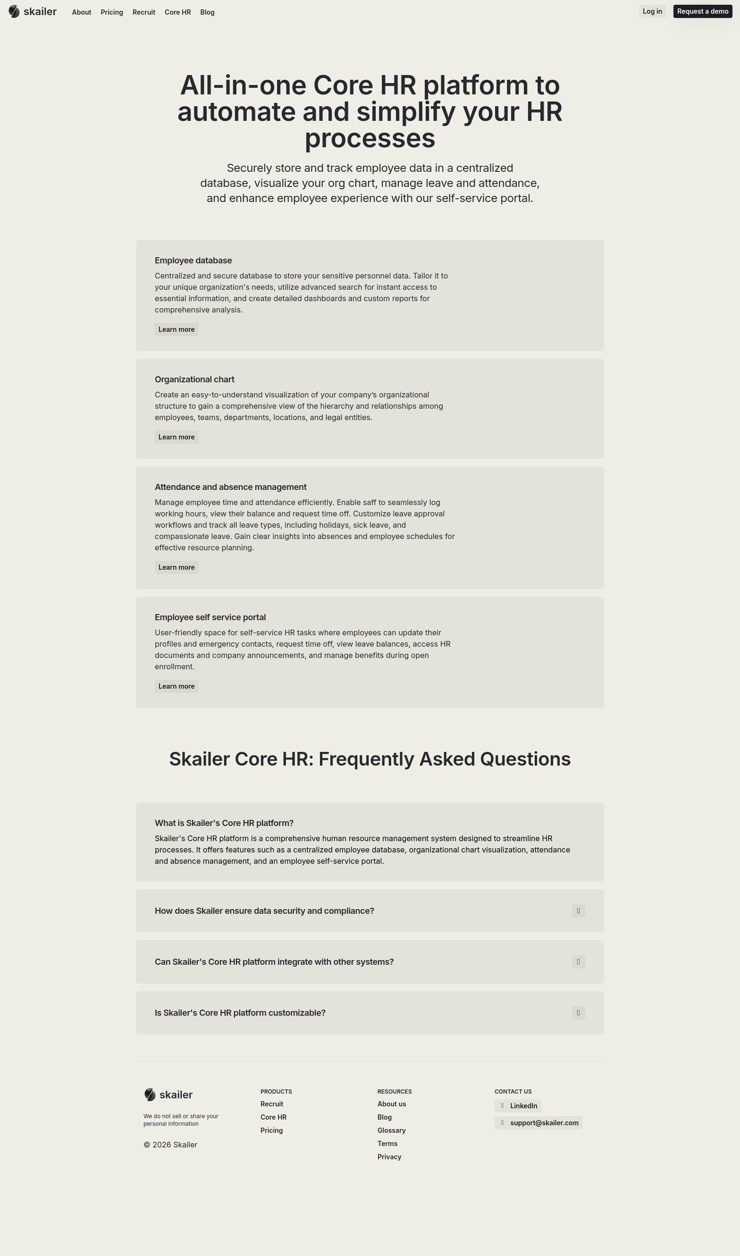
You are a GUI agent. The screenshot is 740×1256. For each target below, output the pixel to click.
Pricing (112, 12)
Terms (387, 1143)
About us (392, 1104)
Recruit (144, 12)
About (82, 12)
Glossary (392, 1130)
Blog (208, 12)
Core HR (178, 12)
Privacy (390, 1157)
